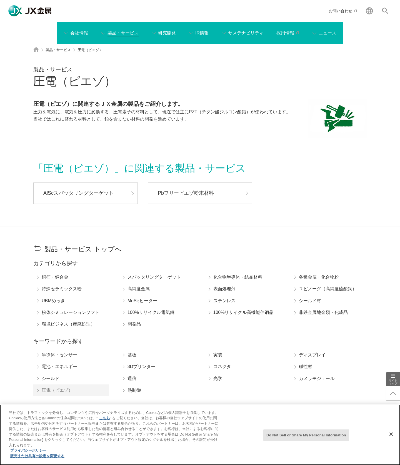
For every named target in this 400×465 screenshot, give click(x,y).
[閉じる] (391, 438)
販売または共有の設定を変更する (37, 460)
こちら (104, 422)
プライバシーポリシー (28, 454)
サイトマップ (393, 382)
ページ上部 (393, 393)
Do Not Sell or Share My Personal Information (306, 439)
